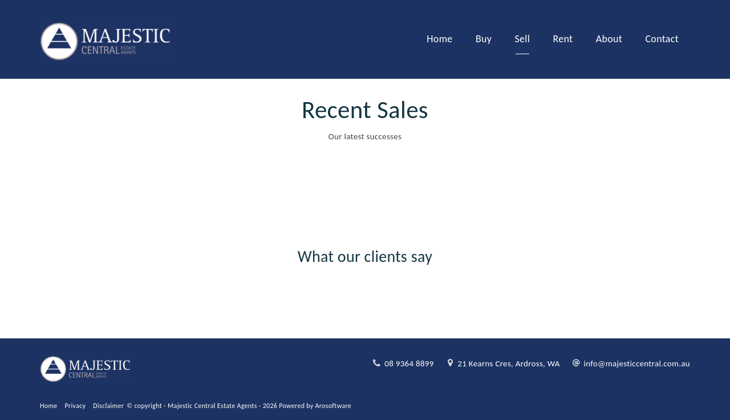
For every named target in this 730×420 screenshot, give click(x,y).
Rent (563, 39)
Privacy (75, 406)
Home (439, 39)
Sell (522, 39)
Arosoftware (333, 406)
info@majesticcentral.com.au (636, 363)
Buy (484, 39)
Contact (662, 39)
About (609, 39)
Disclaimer (108, 406)
